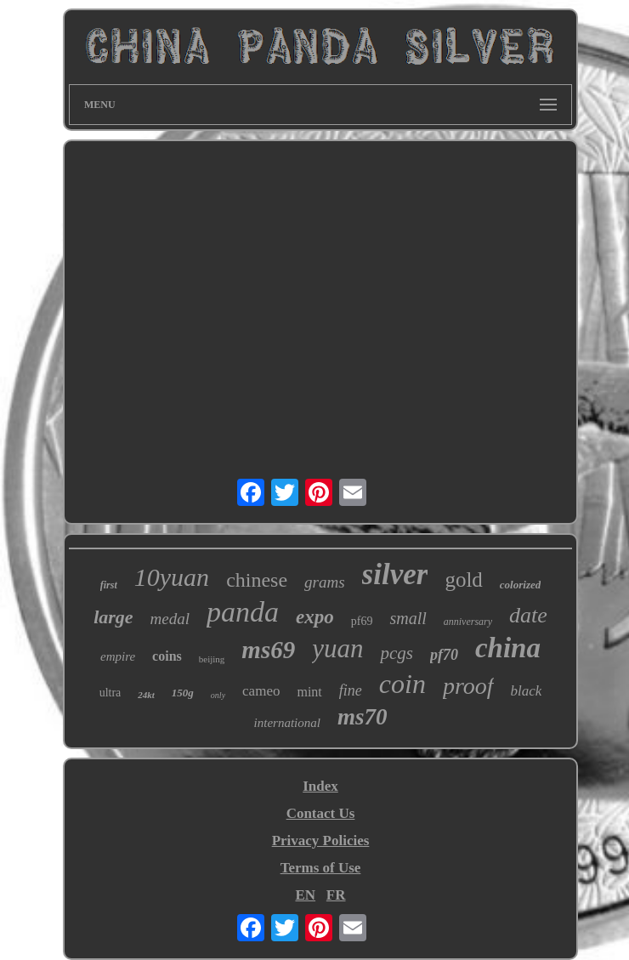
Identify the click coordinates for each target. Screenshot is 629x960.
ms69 (268, 649)
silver (395, 574)
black (526, 691)
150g (183, 692)
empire (117, 656)
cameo (261, 691)
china (508, 648)
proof (468, 686)
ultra (110, 692)
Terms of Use (320, 868)
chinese (256, 580)
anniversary (468, 622)
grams (324, 582)
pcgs (396, 653)
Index (320, 786)
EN (305, 895)
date (528, 615)
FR (336, 895)
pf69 (362, 621)
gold (463, 579)
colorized (520, 584)
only (218, 695)
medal (170, 619)
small (407, 618)
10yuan (171, 577)
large (113, 617)
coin (402, 683)
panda (243, 612)
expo (315, 617)
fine (350, 690)
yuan (337, 648)
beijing (212, 659)
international (287, 723)
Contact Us (320, 813)
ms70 (362, 717)
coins (167, 656)
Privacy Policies (321, 840)
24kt (146, 695)
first (108, 585)
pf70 (444, 654)
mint (309, 691)
